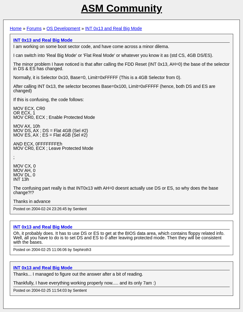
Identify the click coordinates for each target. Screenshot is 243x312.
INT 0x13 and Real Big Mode (113, 28)
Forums (34, 28)
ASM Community (121, 8)
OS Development (63, 28)
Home (16, 28)
